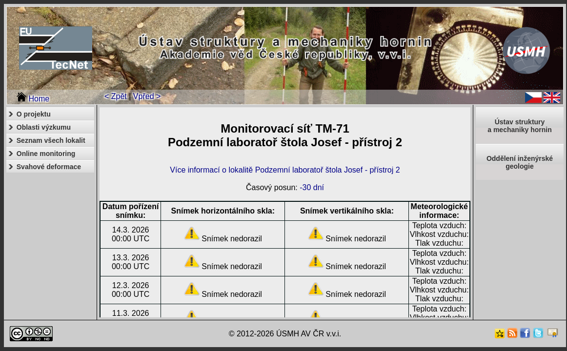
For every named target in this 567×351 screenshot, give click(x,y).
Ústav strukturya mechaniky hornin (519, 126)
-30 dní (312, 187)
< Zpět (115, 96)
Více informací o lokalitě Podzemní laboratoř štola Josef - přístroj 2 (285, 170)
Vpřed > (147, 96)
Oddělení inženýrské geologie (519, 162)
